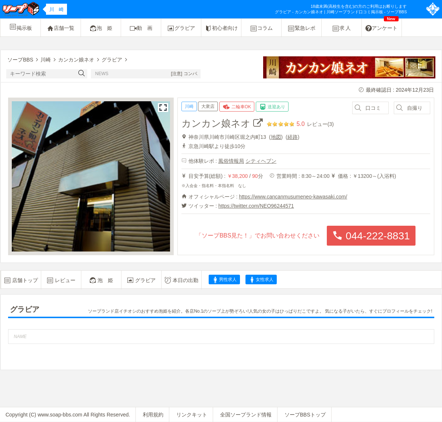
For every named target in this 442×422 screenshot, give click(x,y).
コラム (261, 28)
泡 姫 (100, 28)
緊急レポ (301, 28)
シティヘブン (260, 161)
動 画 (141, 28)
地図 (276, 137)
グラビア (181, 28)
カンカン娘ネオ (222, 123)
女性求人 (260, 280)
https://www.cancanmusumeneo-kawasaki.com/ (293, 197)
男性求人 (224, 280)
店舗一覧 (60, 28)
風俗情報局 (231, 161)
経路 (292, 137)
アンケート (382, 25)
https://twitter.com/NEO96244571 (256, 206)
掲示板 (20, 27)
